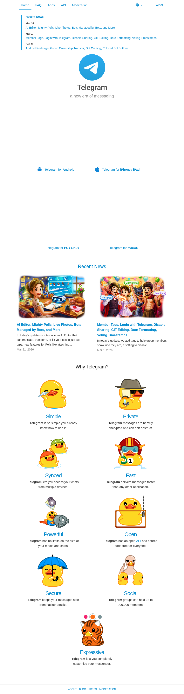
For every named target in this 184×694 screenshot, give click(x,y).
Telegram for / (117, 143)
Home (25, 5)
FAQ (38, 5)
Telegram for (56, 143)
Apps (51, 5)
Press (92, 689)
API (63, 5)
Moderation (80, 5)
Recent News (35, 16)
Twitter (156, 5)
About (72, 689)
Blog (82, 689)
